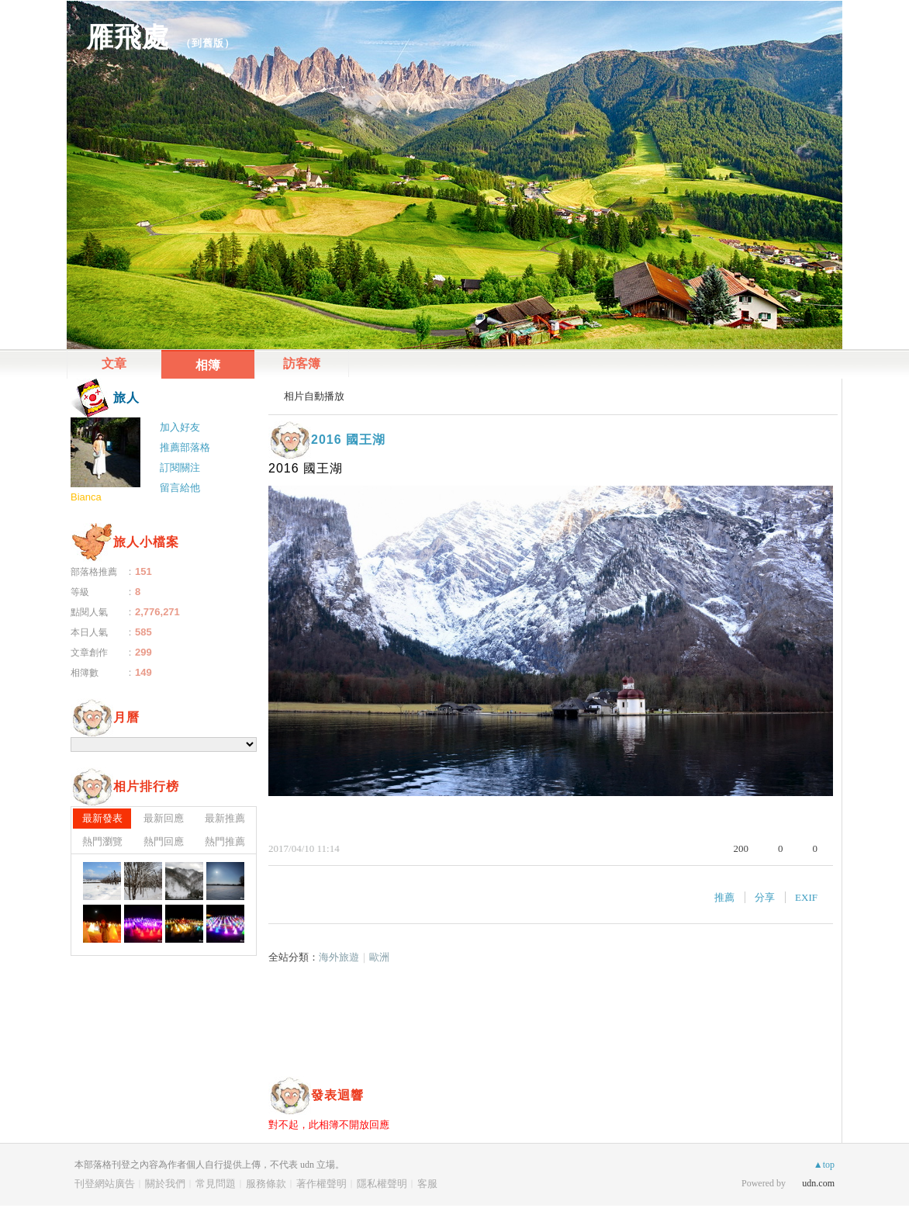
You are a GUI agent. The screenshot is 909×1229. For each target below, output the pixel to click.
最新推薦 (225, 818)
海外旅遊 (339, 957)
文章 (114, 363)
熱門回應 (163, 841)
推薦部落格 (185, 447)
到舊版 (208, 43)
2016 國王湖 (348, 439)
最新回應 (163, 818)
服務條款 (266, 1183)
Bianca (86, 497)
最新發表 (102, 818)
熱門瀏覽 (102, 841)
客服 (427, 1183)
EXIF (806, 897)
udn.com (818, 1183)
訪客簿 (301, 363)
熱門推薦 (225, 841)
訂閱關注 (180, 467)
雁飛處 (128, 37)
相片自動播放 (314, 396)
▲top (824, 1164)
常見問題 (215, 1183)
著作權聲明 (321, 1183)
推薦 (724, 897)
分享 (765, 897)
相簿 (207, 365)
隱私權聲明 (382, 1183)
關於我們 (165, 1183)
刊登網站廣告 (104, 1183)
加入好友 (180, 427)
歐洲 (379, 957)
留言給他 (180, 487)
